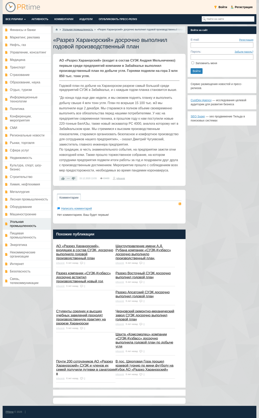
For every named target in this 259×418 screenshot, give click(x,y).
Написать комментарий (76, 208)
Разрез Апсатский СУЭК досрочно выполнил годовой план (143, 294)
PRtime (10, 412)
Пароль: (196, 51)
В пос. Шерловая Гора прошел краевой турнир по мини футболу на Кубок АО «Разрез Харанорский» (144, 365)
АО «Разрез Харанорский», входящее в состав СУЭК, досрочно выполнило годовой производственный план (84, 252)
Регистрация (246, 39)
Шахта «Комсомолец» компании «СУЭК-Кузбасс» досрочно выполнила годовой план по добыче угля (144, 340)
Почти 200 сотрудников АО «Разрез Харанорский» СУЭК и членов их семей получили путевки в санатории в (86, 367)
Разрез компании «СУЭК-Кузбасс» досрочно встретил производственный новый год (83, 277)
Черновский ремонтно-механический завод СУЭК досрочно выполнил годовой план (145, 315)
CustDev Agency (201, 100)
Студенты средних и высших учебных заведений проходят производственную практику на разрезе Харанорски (81, 317)
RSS (180, 204)
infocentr (121, 178)
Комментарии (68, 197)
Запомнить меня (206, 63)
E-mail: (195, 39)
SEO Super (198, 116)
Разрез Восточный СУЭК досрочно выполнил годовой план (143, 275)
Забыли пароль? (244, 51)
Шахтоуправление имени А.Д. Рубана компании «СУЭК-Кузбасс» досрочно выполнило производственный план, (143, 252)
